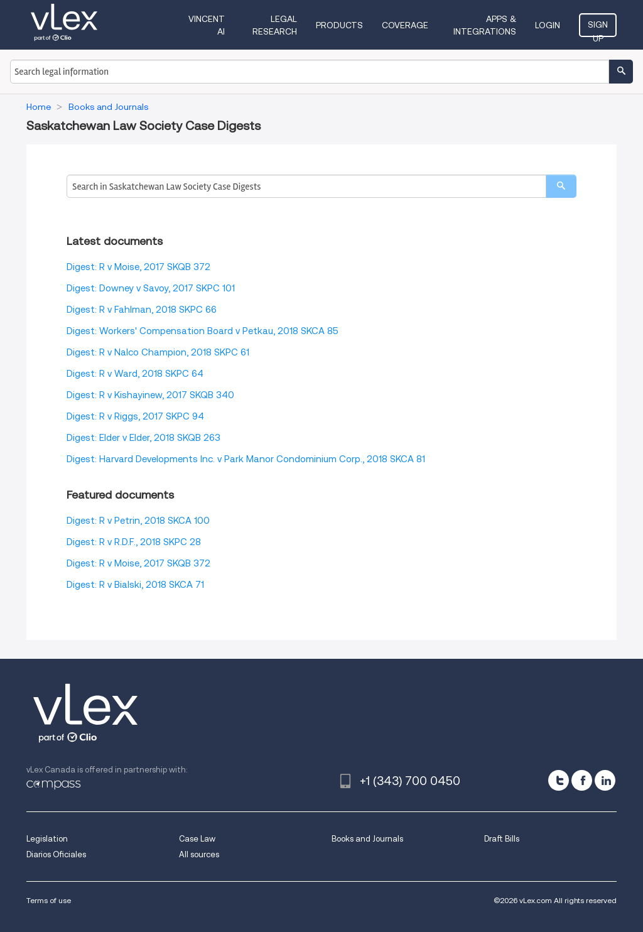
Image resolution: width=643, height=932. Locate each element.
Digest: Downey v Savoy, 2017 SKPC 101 (151, 288)
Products (339, 25)
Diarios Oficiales (56, 854)
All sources (199, 854)
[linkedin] (605, 780)
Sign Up (598, 28)
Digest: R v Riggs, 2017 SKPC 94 (135, 416)
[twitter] (558, 780)
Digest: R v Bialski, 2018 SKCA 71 (135, 585)
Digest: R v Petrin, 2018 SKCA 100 (138, 521)
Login (547, 25)
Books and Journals (367, 838)
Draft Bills (501, 838)
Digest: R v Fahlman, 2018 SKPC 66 (142, 310)
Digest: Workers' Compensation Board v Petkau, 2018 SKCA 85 (202, 331)
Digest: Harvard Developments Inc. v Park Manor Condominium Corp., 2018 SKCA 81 (246, 459)
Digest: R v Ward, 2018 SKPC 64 (135, 374)
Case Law (197, 838)
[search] (561, 186)
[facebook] (581, 780)
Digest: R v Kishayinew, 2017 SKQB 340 (150, 395)
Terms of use (48, 900)
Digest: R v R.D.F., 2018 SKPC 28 (134, 542)
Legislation (47, 838)
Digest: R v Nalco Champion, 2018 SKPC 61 (158, 352)
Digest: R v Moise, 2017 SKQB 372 (138, 267)
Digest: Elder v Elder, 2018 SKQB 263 (143, 438)
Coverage (405, 25)
